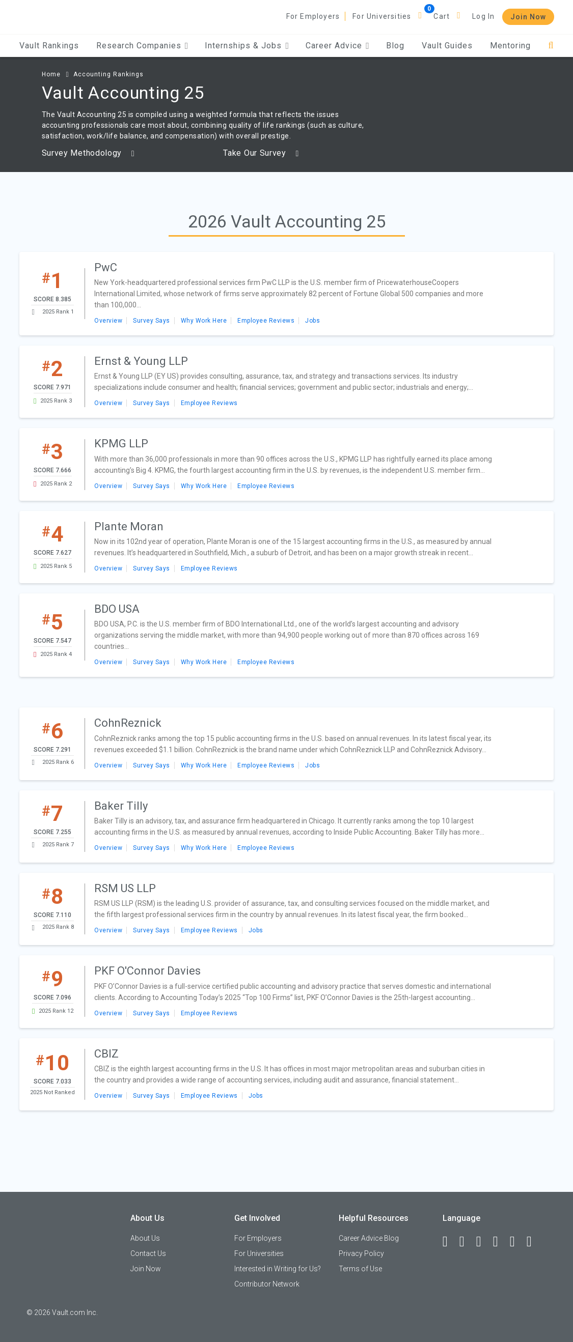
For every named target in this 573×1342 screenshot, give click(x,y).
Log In (483, 16)
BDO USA (117, 609)
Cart (441, 16)
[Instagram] (500, 1241)
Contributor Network (266, 1284)
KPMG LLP (121, 443)
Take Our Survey (261, 153)
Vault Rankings (49, 45)
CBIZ (106, 1053)
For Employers (313, 16)
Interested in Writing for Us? (277, 1269)
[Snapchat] (534, 1241)
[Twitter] (483, 1241)
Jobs (312, 320)
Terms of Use (360, 1269)
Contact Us (148, 1253)
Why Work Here (204, 320)
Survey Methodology (88, 153)
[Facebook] (450, 1241)
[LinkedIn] (466, 1241)
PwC (105, 267)
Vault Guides (447, 45)
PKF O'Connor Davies (147, 970)
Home (51, 74)
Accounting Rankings (108, 74)
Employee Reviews (265, 320)
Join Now (528, 17)
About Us (145, 1238)
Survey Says (151, 320)
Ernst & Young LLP (141, 361)
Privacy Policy (361, 1253)
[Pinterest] (517, 1241)
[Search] (551, 45)
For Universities (381, 16)
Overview (108, 320)
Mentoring (510, 45)
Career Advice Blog (369, 1238)
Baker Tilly (121, 806)
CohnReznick (127, 723)
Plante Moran (128, 526)
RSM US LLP (125, 888)
